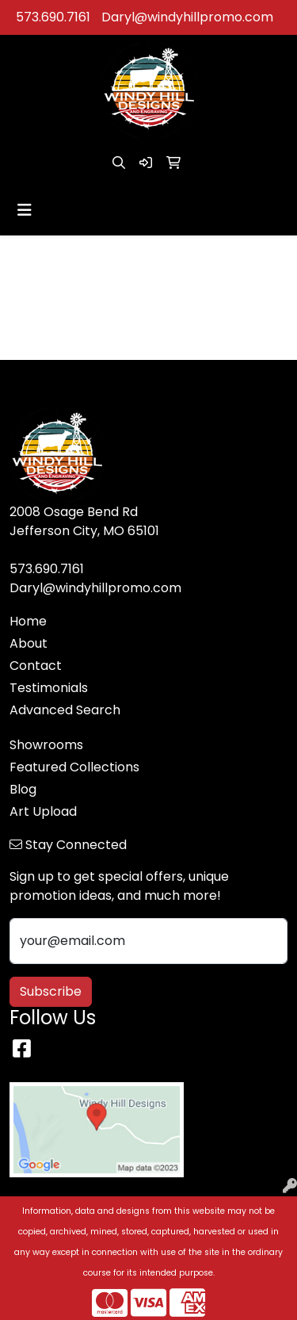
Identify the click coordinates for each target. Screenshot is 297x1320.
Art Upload (43, 811)
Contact (36, 665)
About (29, 643)
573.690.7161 (53, 17)
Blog (23, 789)
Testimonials (49, 688)
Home (28, 621)
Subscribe (51, 991)
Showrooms (46, 745)
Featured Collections (74, 767)
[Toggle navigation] (24, 210)
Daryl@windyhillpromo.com (187, 17)
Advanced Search (65, 710)
